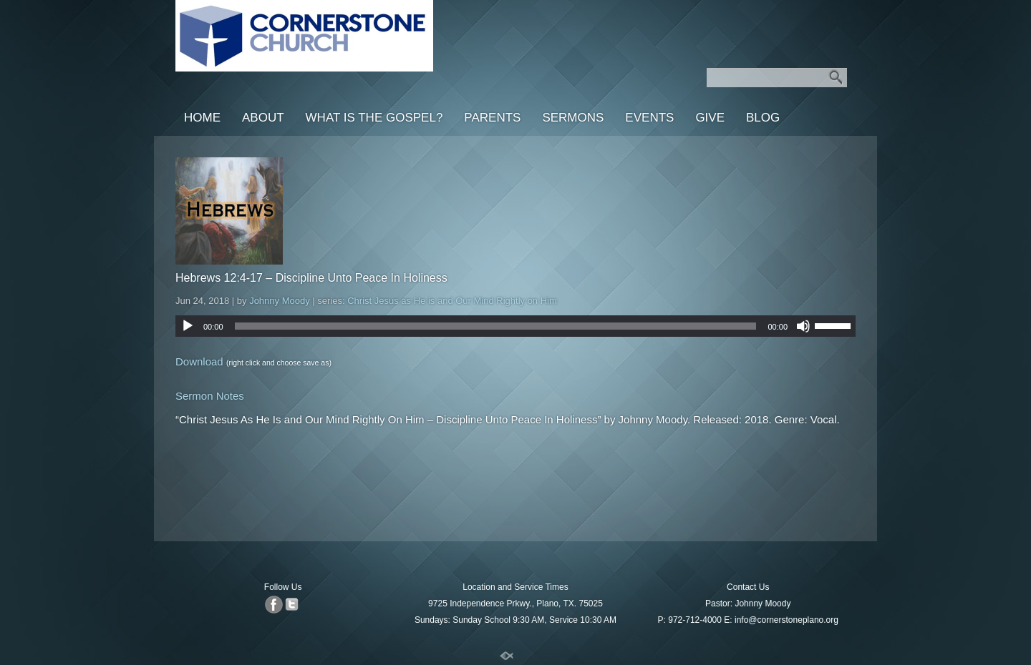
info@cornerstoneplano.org (786, 620)
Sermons (573, 117)
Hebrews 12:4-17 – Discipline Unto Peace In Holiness (311, 278)
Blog (763, 117)
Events (649, 117)
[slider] (496, 326)
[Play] (187, 326)
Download (199, 361)
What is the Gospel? (374, 117)
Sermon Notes (209, 396)
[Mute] (803, 326)
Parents (492, 117)
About (263, 117)
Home (202, 117)
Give (710, 117)
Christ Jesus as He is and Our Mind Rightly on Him (452, 300)
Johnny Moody (279, 300)
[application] (515, 326)
